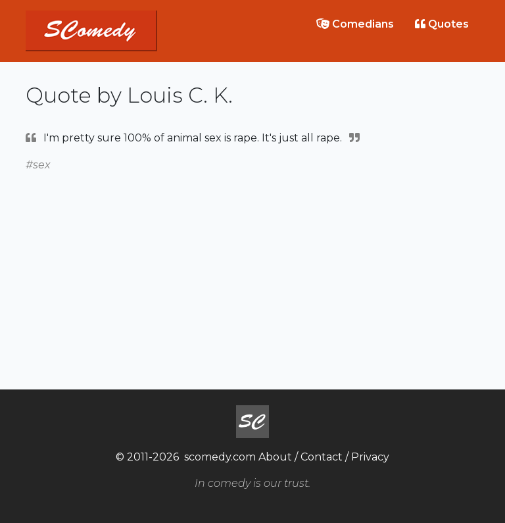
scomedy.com (220, 457)
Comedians (355, 24)
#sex (38, 165)
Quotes (442, 24)
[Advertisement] (252, 266)
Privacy (370, 457)
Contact (322, 457)
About (275, 457)
